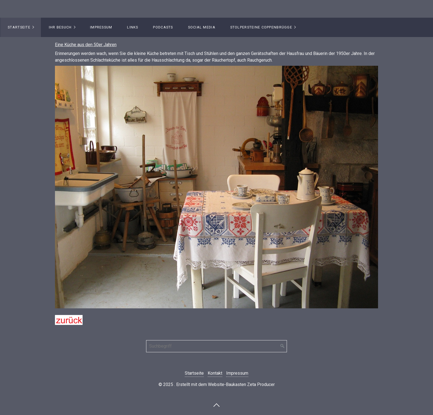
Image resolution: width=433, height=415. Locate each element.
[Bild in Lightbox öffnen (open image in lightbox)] (216, 187)
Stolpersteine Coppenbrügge (261, 27)
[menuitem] (20, 27)
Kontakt (215, 373)
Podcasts (163, 27)
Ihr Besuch (60, 27)
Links (132, 27)
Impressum (101, 27)
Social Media (201, 27)
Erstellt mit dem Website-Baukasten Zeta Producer (225, 384)
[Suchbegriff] (216, 346)
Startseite (19, 27)
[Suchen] (282, 346)
